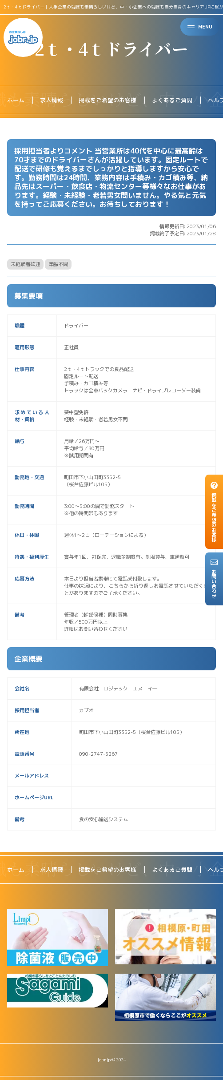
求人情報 (51, 100)
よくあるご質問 (172, 100)
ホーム (15, 100)
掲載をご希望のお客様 (107, 100)
